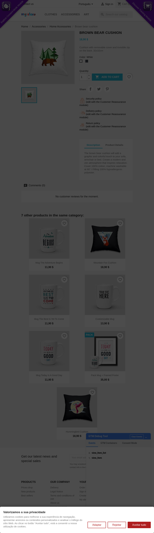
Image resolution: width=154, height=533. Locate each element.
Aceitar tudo (139, 524)
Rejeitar (116, 524)
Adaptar (96, 524)
